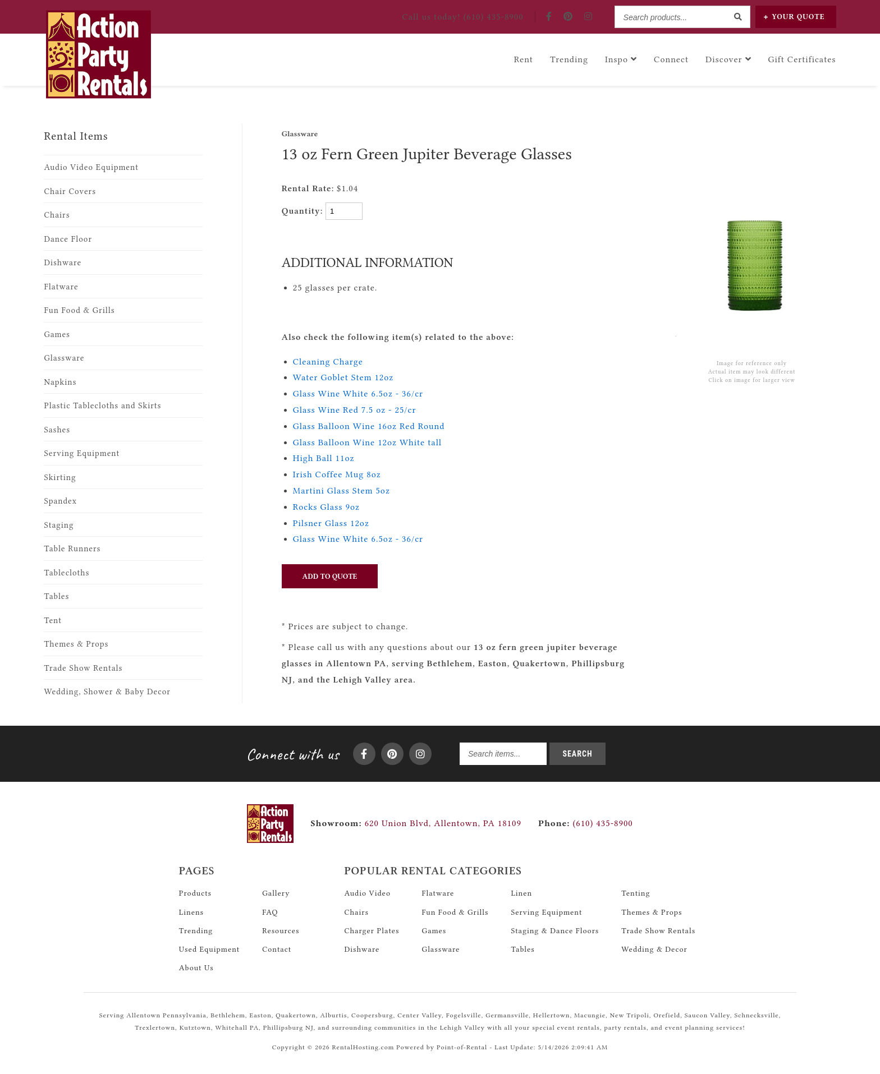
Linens (191, 911)
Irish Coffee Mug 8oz (337, 474)
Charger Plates (371, 930)
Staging (59, 525)
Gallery (276, 892)
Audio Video (367, 892)
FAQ (270, 911)
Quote (794, 16)
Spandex (60, 501)
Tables (56, 596)
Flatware (61, 287)
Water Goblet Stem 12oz (343, 377)
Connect (671, 59)
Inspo (621, 59)
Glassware (64, 358)
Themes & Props (76, 644)
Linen (521, 892)
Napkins (60, 382)
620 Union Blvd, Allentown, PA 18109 (443, 823)
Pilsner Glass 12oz (331, 523)
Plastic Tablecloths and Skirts (102, 406)
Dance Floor (68, 239)
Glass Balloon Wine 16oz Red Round (369, 426)
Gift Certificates (802, 59)
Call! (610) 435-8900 (463, 17)
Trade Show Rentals (83, 668)
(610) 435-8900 (585, 823)
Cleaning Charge (328, 362)
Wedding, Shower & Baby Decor (107, 692)
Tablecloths (66, 573)
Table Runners (72, 549)
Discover (728, 59)
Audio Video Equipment (91, 167)
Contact (276, 948)
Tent (53, 620)
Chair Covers (70, 191)
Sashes (57, 430)
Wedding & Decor (654, 948)
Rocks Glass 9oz (326, 507)
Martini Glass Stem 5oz (341, 491)
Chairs (57, 215)
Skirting (60, 477)
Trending (569, 59)
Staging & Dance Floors (555, 930)
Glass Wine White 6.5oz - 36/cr (358, 394)
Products (195, 892)
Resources (280, 930)
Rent (523, 59)
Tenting (635, 892)
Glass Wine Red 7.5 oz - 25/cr (354, 410)
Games (57, 334)
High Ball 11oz (324, 458)
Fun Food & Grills (79, 310)
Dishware (62, 263)
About (196, 967)
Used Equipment (209, 948)
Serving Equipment (82, 453)
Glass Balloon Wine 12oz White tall (367, 442)
